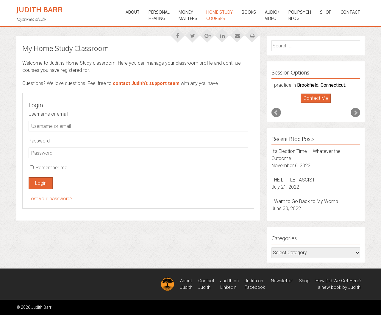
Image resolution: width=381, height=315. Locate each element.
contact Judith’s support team (146, 83)
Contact (350, 12)
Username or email (48, 114)
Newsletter (282, 280)
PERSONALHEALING (159, 15)
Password (39, 141)
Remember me (48, 167)
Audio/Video (272, 15)
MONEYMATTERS (188, 15)
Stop (318, 103)
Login (40, 183)
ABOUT (133, 12)
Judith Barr (39, 9)
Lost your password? (51, 198)
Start (313, 103)
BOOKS (249, 12)
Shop (326, 12)
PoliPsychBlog (299, 15)
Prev (276, 112)
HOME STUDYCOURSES (219, 15)
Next (355, 112)
